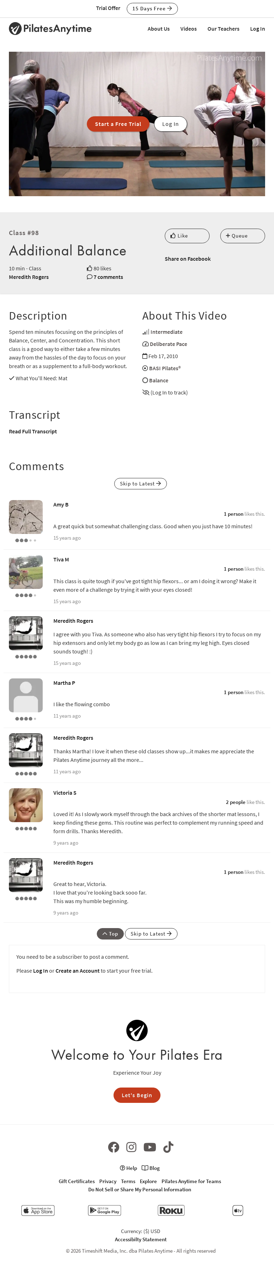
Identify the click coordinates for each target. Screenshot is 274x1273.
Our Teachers (223, 28)
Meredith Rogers (29, 276)
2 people (236, 802)
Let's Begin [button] (137, 1095)
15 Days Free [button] (152, 8)
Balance (158, 380)
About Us (159, 28)
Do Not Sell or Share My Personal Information (139, 1189)
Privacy (107, 1181)
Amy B (61, 504)
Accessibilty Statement (141, 1239)
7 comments (108, 276)
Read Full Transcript (33, 431)
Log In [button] (170, 123)
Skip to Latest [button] (140, 483)
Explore (148, 1181)
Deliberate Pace (168, 343)
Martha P (64, 682)
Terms (128, 1181)
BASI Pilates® (165, 368)
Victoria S (65, 792)
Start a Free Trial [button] (118, 123)
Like (179, 235)
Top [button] (110, 933)
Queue (237, 235)
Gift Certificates (77, 1181)
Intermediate (167, 331)
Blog (151, 1168)
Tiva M (61, 559)
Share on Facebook (188, 258)
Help (128, 1168)
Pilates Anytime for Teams (191, 1181)
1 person (233, 513)
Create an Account (78, 970)
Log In (257, 28)
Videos (188, 28)
